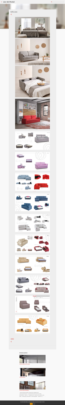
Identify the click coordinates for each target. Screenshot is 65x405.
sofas (12, 338)
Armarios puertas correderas (24, 364)
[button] (11, 14)
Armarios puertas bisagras (24, 390)
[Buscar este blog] (58, 2)
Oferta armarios (22, 377)
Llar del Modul (9, 2)
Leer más (34, 403)
